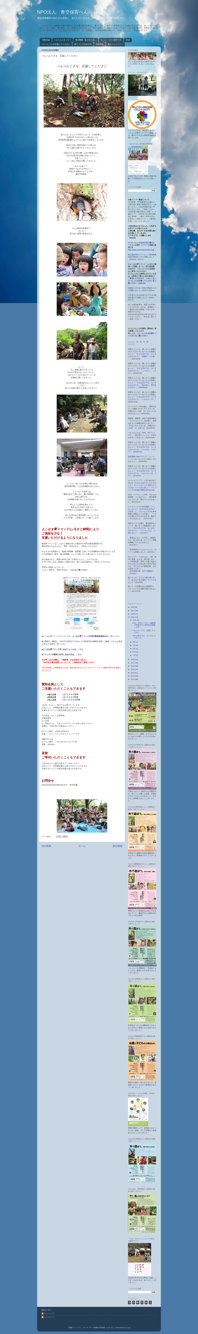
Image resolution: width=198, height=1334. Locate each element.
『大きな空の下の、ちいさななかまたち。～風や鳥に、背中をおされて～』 (142, 385)
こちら (80, 649)
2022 (133, 607)
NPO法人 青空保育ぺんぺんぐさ (72, 12)
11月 (135, 620)
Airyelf (108, 1328)
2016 (133, 666)
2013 (133, 676)
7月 (134, 645)
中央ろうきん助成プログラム (141, 295)
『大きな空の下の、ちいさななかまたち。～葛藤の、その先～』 (142, 356)
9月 (134, 642)
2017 (133, 663)
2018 (133, 659)
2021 (133, 611)
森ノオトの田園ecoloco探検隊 (140, 586)
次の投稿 (46, 846)
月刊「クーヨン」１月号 (137, 495)
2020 (133, 614)
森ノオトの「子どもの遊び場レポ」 (142, 577)
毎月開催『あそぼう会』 (85, 40)
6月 (134, 649)
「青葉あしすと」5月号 (137, 538)
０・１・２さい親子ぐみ (111, 40)
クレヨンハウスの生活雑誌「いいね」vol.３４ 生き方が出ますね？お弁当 (141, 509)
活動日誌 (46, 40)
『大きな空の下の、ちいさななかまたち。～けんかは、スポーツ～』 (142, 449)
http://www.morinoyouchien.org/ (141, 250)
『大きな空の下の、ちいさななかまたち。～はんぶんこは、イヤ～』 (142, 473)
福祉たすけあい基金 (138, 288)
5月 (134, 652)
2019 (133, 617)
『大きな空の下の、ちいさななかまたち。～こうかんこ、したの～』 (142, 370)
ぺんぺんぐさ (49, 1313)
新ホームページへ (115, 44)
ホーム (82, 846)
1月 (134, 655)
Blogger (128, 1328)
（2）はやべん (148, 411)
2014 (133, 673)
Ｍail (128, 40)
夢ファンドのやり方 (82, 44)
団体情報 (99, 44)
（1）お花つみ (139, 428)
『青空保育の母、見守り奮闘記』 (141, 571)
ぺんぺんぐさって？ (62, 40)
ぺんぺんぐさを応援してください (56, 44)
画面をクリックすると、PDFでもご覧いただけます (82, 578)
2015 (133, 669)
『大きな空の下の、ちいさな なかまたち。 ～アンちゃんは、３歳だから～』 (141, 530)
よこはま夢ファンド (138, 264)
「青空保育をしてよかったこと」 (141, 550)
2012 (133, 679)
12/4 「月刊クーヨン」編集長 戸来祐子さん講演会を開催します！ (144, 625)
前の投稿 (117, 846)
